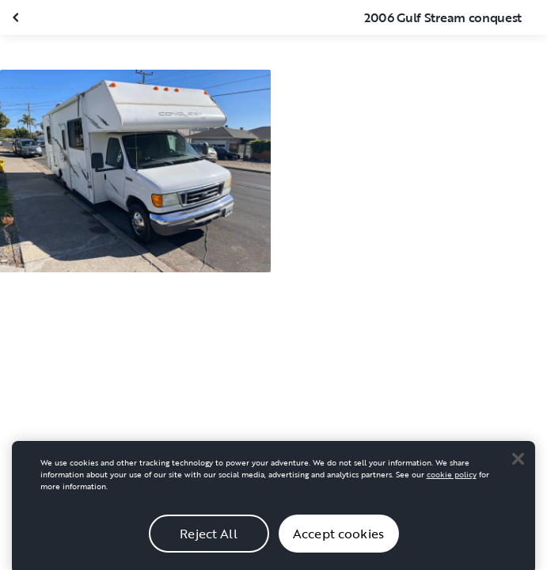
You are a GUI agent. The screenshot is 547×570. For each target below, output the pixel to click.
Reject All (208, 538)
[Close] (517, 463)
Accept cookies (338, 538)
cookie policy (452, 480)
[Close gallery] (17, 17)
